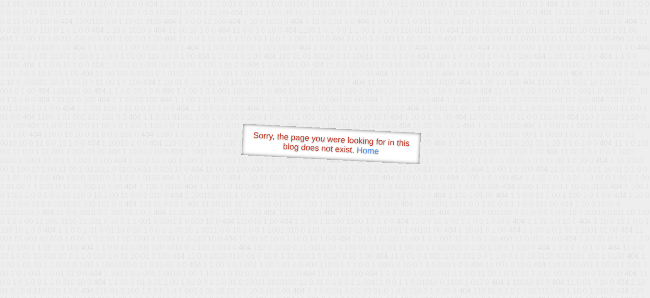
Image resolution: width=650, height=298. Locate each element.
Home (368, 150)
